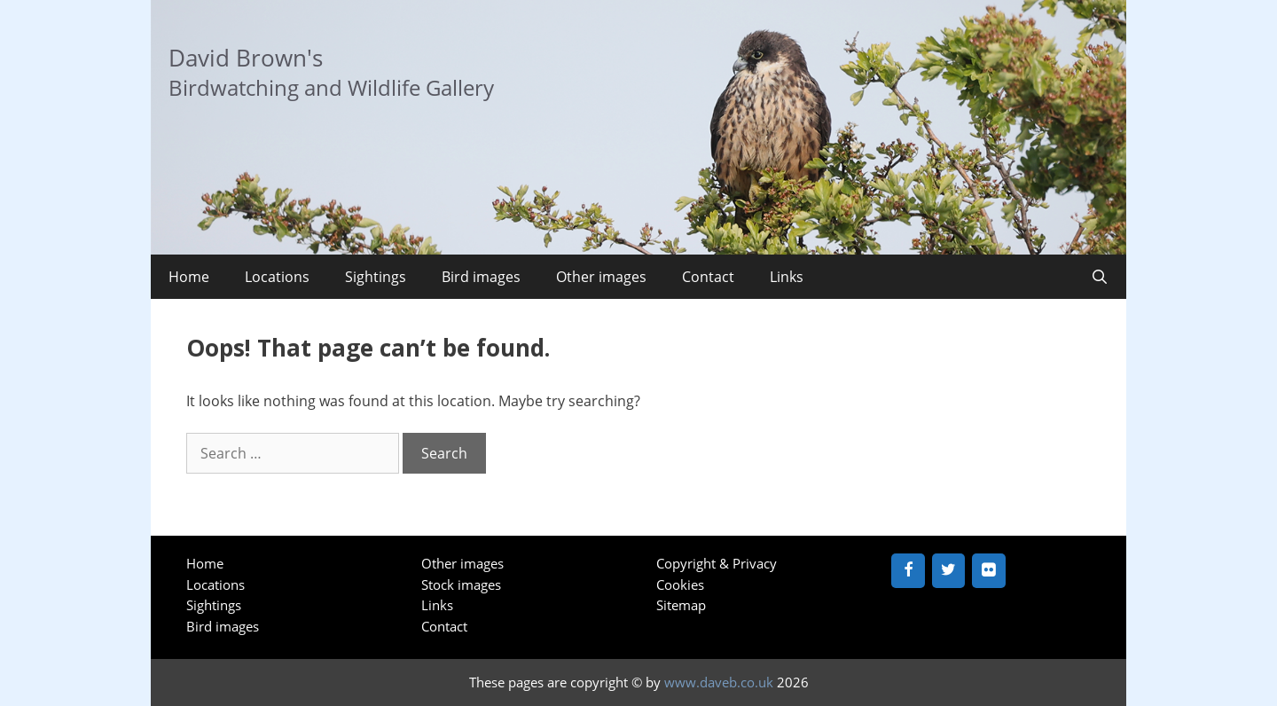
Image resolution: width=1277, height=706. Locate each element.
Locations (277, 276)
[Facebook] (908, 570)
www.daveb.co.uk (718, 682)
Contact (708, 276)
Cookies (680, 584)
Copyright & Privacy (716, 563)
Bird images (481, 276)
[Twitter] (949, 570)
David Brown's (245, 58)
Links (786, 276)
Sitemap (681, 605)
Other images (601, 276)
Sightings (375, 276)
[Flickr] (989, 570)
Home (188, 276)
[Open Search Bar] (1099, 277)
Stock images (461, 584)
